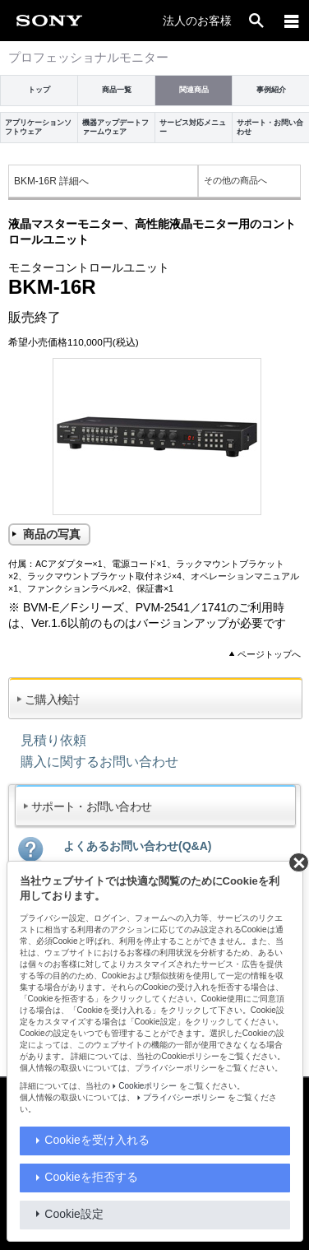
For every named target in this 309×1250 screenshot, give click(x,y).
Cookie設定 (74, 1213)
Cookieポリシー (147, 1085)
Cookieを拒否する (91, 1176)
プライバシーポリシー (184, 1097)
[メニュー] (291, 20)
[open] (256, 20)
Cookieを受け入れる (97, 1139)
